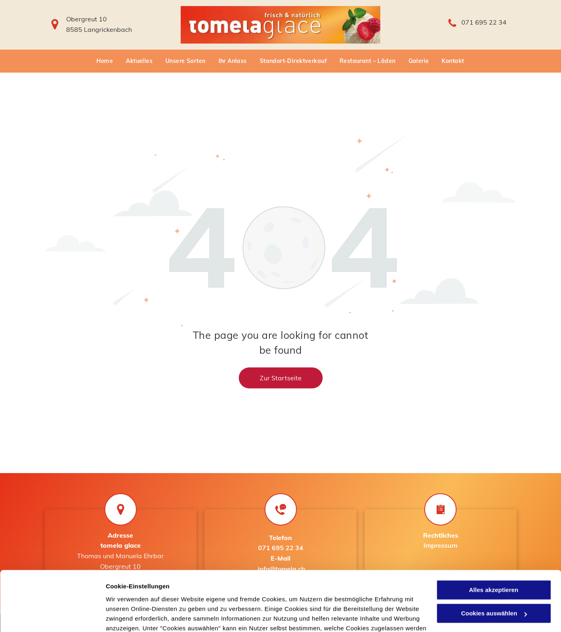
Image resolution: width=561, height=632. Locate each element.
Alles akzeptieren (494, 536)
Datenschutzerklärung (198, 593)
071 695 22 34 (484, 22)
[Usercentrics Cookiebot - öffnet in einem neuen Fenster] (52, 616)
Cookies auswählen (134, 616)
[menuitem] (105, 61)
